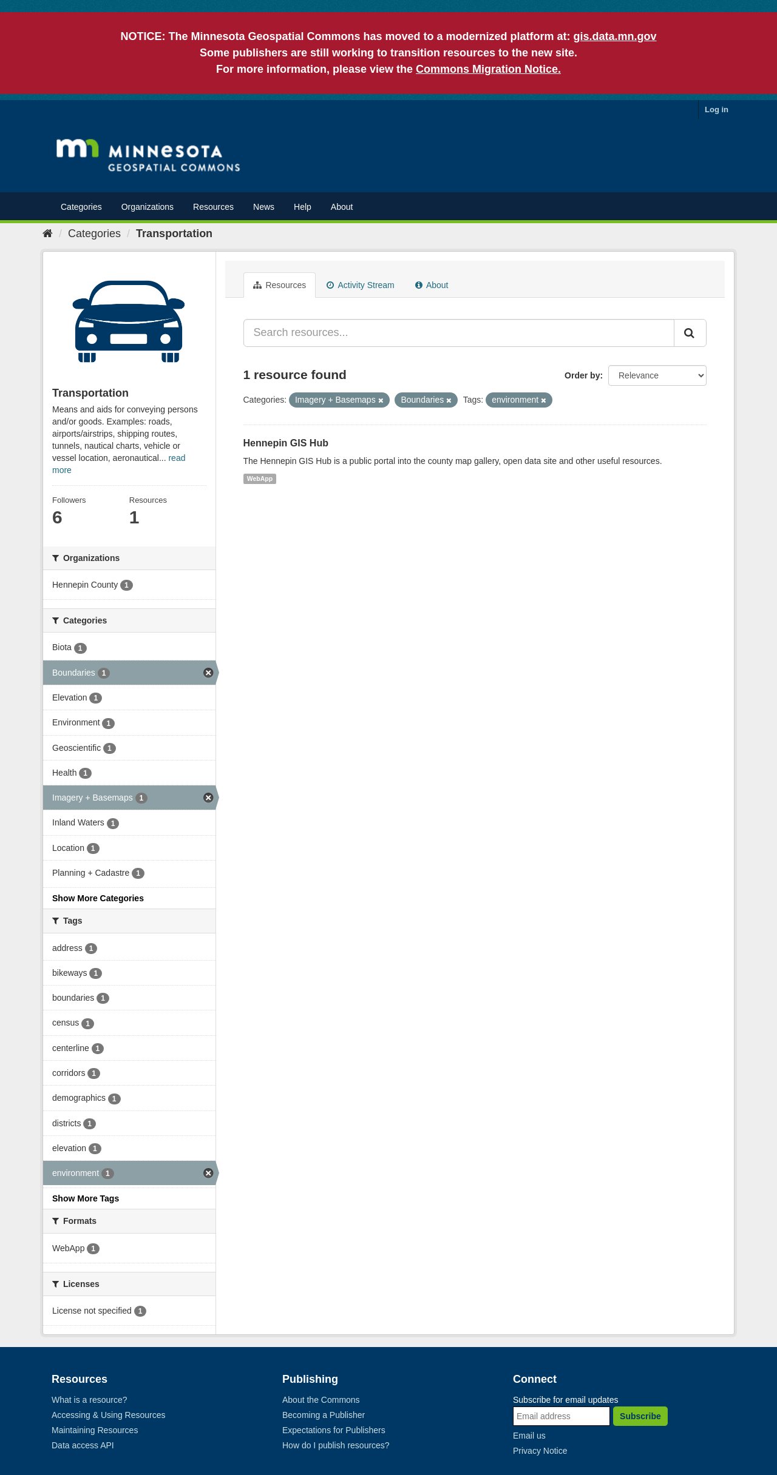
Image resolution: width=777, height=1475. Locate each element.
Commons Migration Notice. (488, 69)
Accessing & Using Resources (109, 1415)
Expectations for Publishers (333, 1430)
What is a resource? (89, 1400)
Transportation (174, 233)
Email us (529, 1435)
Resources (213, 207)
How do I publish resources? (336, 1445)
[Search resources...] (459, 333)
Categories (81, 207)
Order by (582, 375)
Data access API (83, 1445)
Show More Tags (85, 1198)
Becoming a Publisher (323, 1415)
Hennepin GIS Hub (285, 443)
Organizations (147, 207)
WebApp (260, 478)
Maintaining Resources (95, 1430)
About (342, 207)
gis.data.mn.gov (615, 36)
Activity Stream (360, 285)
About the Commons (321, 1400)
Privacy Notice (540, 1451)
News (263, 207)
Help (302, 207)
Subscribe (640, 1416)
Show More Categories (98, 898)
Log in (716, 109)
